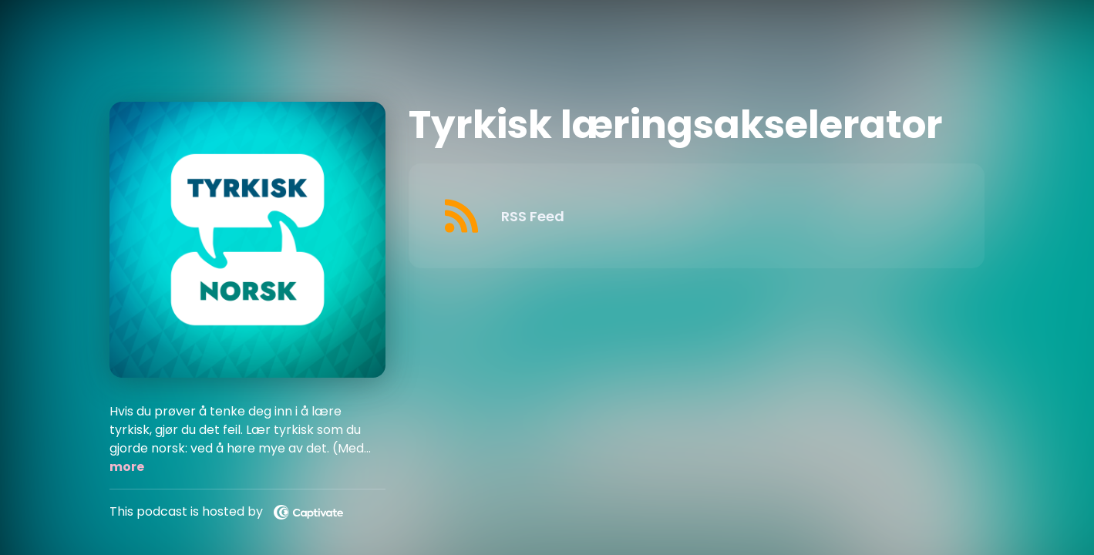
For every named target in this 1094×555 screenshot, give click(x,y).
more (126, 467)
